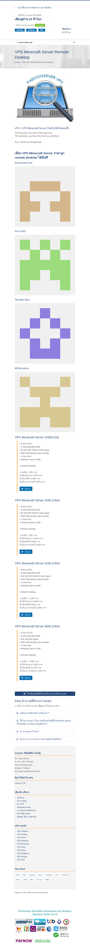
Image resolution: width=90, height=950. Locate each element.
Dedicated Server (24, 807)
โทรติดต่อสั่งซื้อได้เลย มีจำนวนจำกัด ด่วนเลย (45, 694)
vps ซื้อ (25, 902)
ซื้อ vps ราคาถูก (34, 902)
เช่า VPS (20, 804)
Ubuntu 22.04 (20, 783)
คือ (32, 880)
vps (43, 902)
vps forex (26, 899)
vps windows (40, 905)
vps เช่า (49, 905)
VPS (41, 30)
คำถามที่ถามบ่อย (23, 814)
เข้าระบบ (40, 25)
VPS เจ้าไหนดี (36, 899)
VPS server (47, 899)
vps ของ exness (59, 899)
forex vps (49, 902)
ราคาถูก (39, 880)
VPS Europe (22, 857)
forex (18, 880)
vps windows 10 (28, 905)
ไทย (24, 875)
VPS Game (21, 850)
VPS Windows (22, 841)
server (40, 875)
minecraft (65, 875)
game (25, 880)
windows (49, 875)
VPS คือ (18, 899)
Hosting (20, 30)
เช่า (56, 875)
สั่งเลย (26, 489)
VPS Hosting (22, 834)
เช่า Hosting (21, 801)
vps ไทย (56, 905)
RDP (47, 880)
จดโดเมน (31, 30)
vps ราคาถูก (58, 902)
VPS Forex (21, 847)
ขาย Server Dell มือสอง (26, 810)
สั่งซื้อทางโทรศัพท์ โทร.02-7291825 (34, 7)
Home (17, 62)
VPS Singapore (23, 853)
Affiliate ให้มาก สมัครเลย (26, 817)
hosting (32, 875)
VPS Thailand (22, 831)
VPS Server (21, 838)
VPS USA (21, 860)
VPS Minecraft (23, 844)
